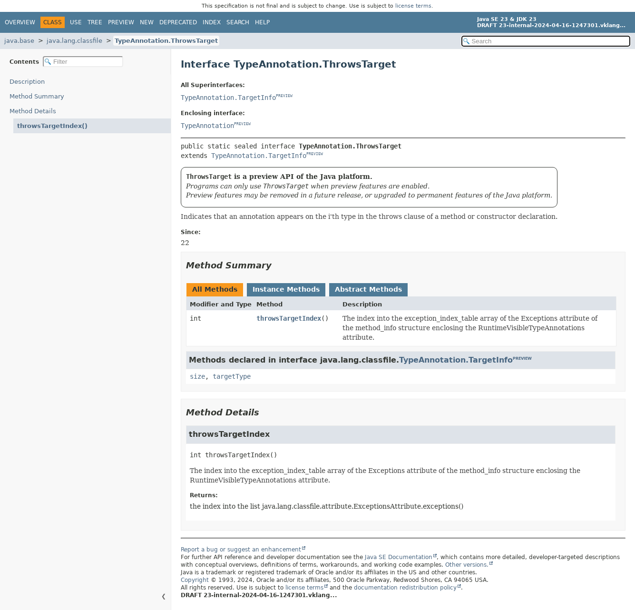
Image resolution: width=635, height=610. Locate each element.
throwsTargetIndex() (52, 125)
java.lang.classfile (74, 40)
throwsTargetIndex (288, 318)
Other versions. (466, 564)
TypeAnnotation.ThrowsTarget (166, 40)
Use (76, 22)
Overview (20, 22)
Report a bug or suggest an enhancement (241, 549)
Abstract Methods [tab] (368, 289)
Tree (95, 22)
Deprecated (178, 22)
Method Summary (37, 96)
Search (237, 22)
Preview (121, 22)
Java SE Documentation (398, 557)
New (147, 22)
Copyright (195, 580)
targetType (232, 376)
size (197, 376)
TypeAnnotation (207, 125)
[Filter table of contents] (83, 61)
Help (262, 22)
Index (212, 22)
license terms (413, 6)
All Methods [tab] (214, 289)
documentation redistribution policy (405, 587)
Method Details (33, 111)
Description (27, 81)
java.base (19, 40)
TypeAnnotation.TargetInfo (228, 97)
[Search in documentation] (546, 41)
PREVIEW (284, 96)
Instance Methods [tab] (286, 289)
